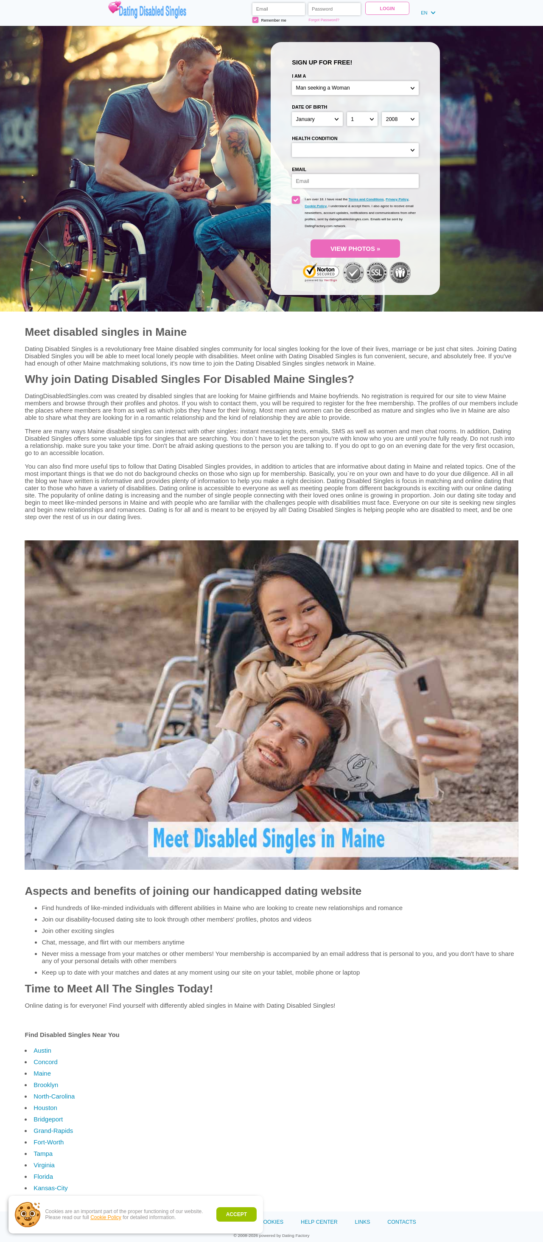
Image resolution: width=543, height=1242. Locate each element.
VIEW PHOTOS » (355, 248)
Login (387, 8)
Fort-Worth (49, 1142)
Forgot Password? (323, 20)
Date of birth (309, 107)
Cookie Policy (105, 1217)
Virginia (44, 1165)
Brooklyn (46, 1084)
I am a (299, 76)
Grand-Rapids (53, 1130)
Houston (45, 1107)
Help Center (319, 1222)
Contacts (401, 1222)
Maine (42, 1073)
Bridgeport (48, 1119)
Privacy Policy (397, 199)
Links (362, 1222)
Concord (45, 1061)
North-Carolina (54, 1096)
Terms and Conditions (366, 199)
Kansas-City (50, 1187)
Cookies (271, 1222)
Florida (43, 1176)
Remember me (269, 19)
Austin (42, 1050)
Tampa (43, 1153)
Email (299, 169)
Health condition (314, 138)
